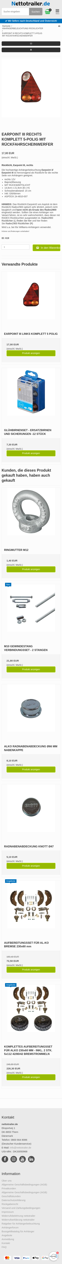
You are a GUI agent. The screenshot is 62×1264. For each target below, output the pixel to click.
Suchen (35, 11)
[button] (31, 43)
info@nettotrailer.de (20, 1147)
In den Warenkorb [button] (48, 247)
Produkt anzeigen (31, 353)
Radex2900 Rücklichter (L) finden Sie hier (27, 219)
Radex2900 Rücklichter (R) (19, 223)
